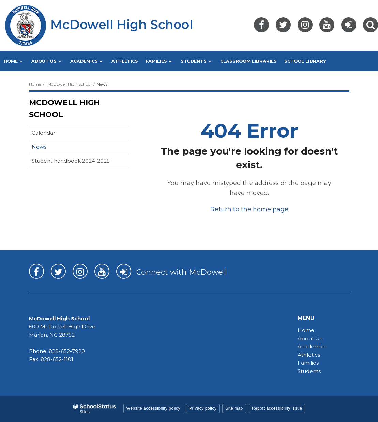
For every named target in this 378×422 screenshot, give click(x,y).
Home (35, 84)
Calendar (43, 133)
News (39, 147)
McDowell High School (69, 84)
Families (308, 363)
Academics (312, 346)
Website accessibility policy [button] (153, 408)
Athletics (309, 355)
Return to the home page (249, 209)
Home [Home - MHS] (306, 330)
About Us (310, 338)
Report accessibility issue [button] (277, 408)
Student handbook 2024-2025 (71, 161)
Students (309, 371)
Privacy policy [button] (202, 408)
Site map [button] (234, 408)
